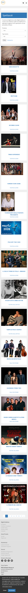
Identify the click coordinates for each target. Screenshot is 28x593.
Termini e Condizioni (6, 526)
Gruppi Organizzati (5, 555)
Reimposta (10, 40)
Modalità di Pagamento (7, 552)
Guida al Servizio (5, 545)
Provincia (4, 28)
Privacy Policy (4, 529)
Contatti (3, 531)
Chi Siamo (3, 524)
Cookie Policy (4, 528)
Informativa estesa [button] (7, 586)
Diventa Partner (5, 553)
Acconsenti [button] (12, 590)
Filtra (4, 40)
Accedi (2, 536)
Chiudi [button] (4, 590)
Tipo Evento (5, 34)
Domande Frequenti (6, 546)
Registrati (3, 538)
